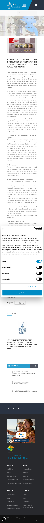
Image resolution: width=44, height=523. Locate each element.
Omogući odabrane (22, 293)
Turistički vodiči (27, 485)
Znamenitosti (11, 496)
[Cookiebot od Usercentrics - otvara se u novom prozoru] (33, 228)
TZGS (8, 19)
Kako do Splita (27, 471)
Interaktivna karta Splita (14, 485)
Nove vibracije (35, 520)
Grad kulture (10, 503)
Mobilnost (26, 478)
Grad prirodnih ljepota (13, 510)
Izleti (8, 500)
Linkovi (25, 496)
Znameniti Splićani (12, 481)
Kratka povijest (11, 478)
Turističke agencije (28, 481)
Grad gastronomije (12, 507)
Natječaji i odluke (17, 19)
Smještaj (25, 474)
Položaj (9, 474)
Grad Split (10, 471)
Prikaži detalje (33, 287)
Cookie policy (27, 503)
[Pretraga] (27, 13)
